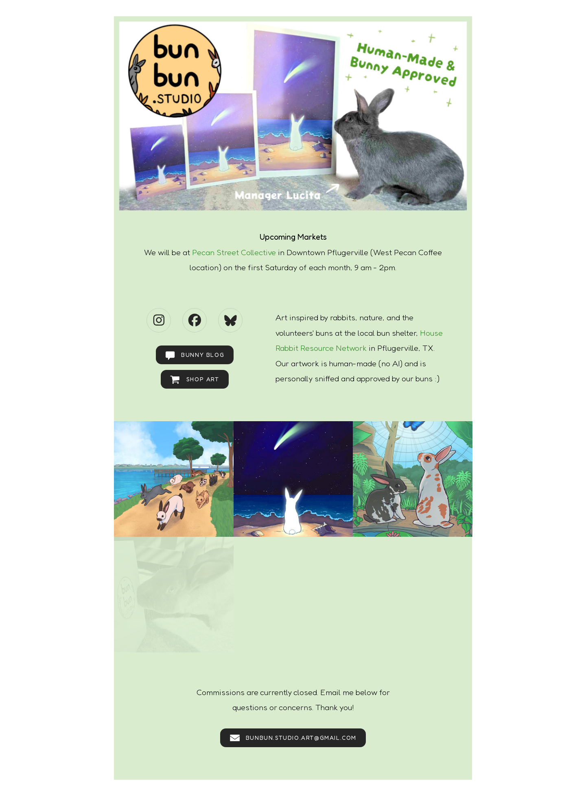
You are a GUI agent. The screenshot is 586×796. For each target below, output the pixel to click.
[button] (158, 320)
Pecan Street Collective (234, 252)
